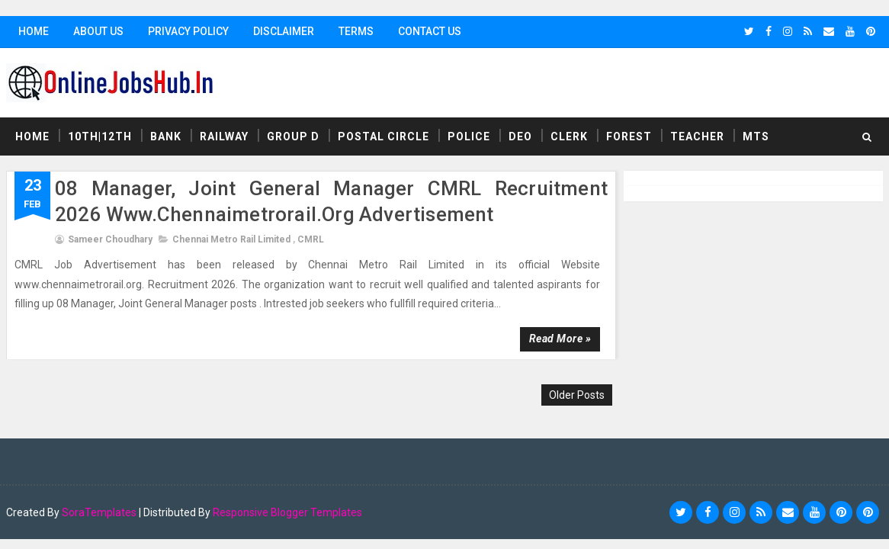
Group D (293, 136)
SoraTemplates (99, 512)
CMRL (310, 239)
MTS (756, 136)
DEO (520, 136)
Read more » (560, 338)
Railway (224, 136)
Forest (629, 136)
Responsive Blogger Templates (287, 512)
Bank (165, 136)
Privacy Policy (188, 31)
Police (469, 136)
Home (33, 31)
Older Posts (577, 395)
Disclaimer (283, 31)
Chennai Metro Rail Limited (231, 239)
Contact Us (429, 31)
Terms (356, 31)
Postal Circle (383, 136)
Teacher (697, 136)
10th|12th (100, 136)
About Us (98, 31)
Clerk (569, 136)
